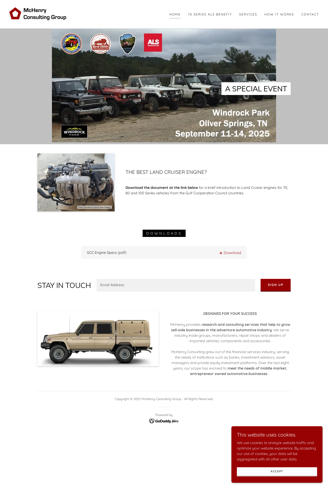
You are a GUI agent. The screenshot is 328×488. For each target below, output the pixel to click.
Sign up (275, 285)
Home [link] (175, 14)
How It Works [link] (279, 14)
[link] (39, 14)
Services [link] (248, 14)
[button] (230, 252)
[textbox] (176, 285)
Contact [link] (310, 14)
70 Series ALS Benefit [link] (210, 14)
